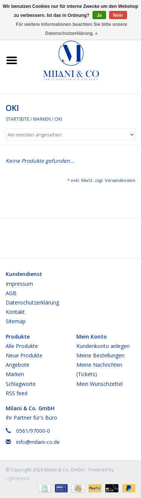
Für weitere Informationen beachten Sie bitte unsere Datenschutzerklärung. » (71, 29)
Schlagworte (21, 383)
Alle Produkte (22, 346)
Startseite (17, 119)
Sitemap (16, 321)
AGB (11, 293)
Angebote (17, 364)
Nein (118, 15)
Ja (99, 15)
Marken (42, 119)
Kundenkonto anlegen (103, 346)
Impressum (19, 283)
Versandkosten (120, 180)
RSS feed (16, 393)
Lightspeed (17, 478)
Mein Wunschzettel (99, 383)
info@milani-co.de (38, 442)
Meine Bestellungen (100, 355)
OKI (58, 119)
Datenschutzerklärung (32, 302)
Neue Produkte (24, 355)
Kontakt (15, 311)
